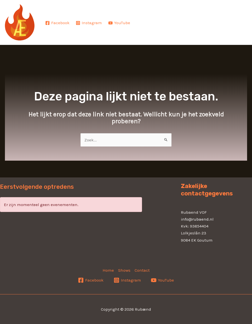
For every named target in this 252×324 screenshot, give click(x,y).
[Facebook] (57, 23)
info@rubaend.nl (197, 219)
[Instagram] (89, 23)
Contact (159, 26)
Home (154, 18)
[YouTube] (119, 23)
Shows (192, 18)
